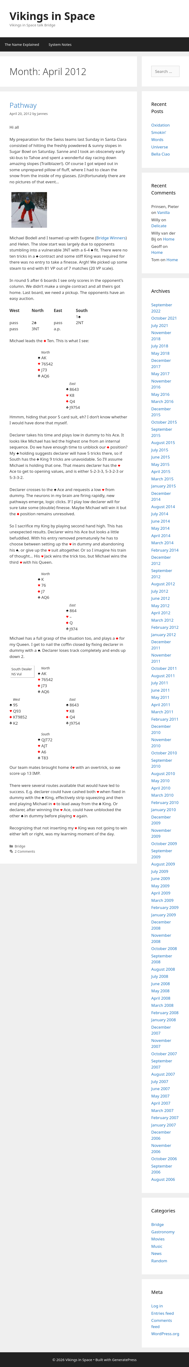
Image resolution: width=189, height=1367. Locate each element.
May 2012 (160, 605)
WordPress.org (165, 1333)
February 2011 (165, 719)
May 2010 (160, 780)
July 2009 (159, 871)
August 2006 (163, 1179)
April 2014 (160, 535)
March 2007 (162, 1110)
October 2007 (164, 1053)
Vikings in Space (52, 16)
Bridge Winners (111, 238)
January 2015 (163, 486)
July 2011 (159, 683)
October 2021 (164, 318)
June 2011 (160, 690)
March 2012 (162, 620)
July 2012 (159, 591)
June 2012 (160, 598)
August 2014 (163, 506)
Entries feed (162, 1313)
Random (159, 1260)
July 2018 (159, 346)
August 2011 (163, 675)
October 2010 (164, 753)
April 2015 (160, 471)
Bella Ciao (160, 154)
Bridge (20, 846)
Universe (159, 147)
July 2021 (159, 325)
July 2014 (159, 513)
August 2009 (163, 864)
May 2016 (160, 394)
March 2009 (162, 900)
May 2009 (160, 886)
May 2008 (160, 990)
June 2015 (160, 457)
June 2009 (160, 878)
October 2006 (164, 1158)
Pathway (23, 105)
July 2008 (159, 976)
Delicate (158, 225)
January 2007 (163, 1125)
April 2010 (160, 788)
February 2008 (165, 1012)
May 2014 (160, 528)
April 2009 (160, 893)
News (156, 1253)
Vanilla (163, 212)
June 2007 (160, 1088)
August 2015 (163, 442)
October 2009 (164, 843)
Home (168, 239)
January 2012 (163, 634)
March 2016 (162, 401)
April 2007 (160, 1103)
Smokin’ (158, 132)
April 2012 (160, 612)
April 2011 (160, 704)
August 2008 (163, 969)
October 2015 (164, 422)
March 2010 (162, 795)
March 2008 (162, 1005)
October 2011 (164, 668)
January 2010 (163, 809)
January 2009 (163, 915)
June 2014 (160, 521)
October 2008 (164, 948)
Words (157, 139)
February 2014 (165, 550)
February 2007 (165, 1117)
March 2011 (162, 711)
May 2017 (160, 373)
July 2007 (159, 1081)
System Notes (60, 44)
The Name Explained (22, 44)
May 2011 (160, 697)
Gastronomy (163, 1232)
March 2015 (162, 479)
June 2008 (160, 983)
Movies (158, 1239)
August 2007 (163, 1074)
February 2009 (165, 907)
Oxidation (160, 125)
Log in (157, 1306)
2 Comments (25, 851)
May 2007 (160, 1096)
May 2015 (160, 464)
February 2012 (165, 627)
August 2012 (163, 584)
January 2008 (163, 1019)
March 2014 (162, 542)
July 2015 (159, 450)
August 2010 (163, 773)
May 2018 (160, 353)
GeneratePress (124, 1359)
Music (156, 1246)
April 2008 (160, 998)
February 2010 (165, 802)
